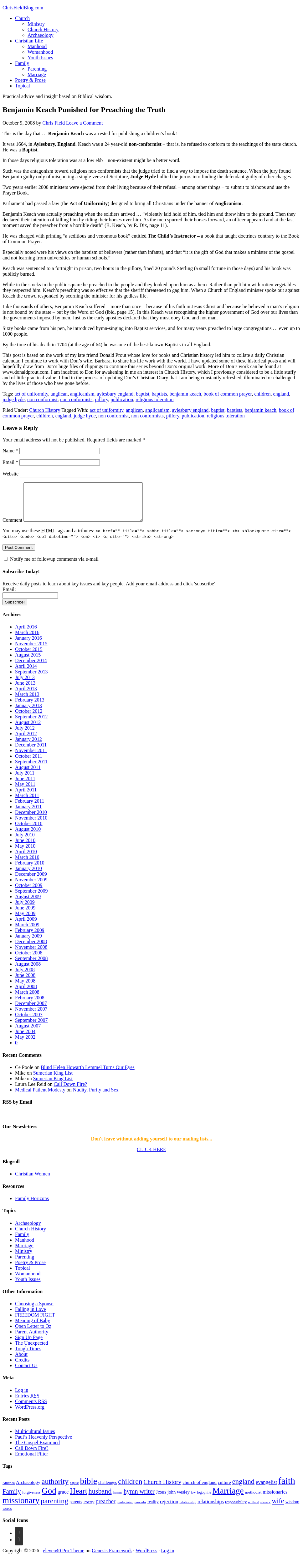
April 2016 (26, 634)
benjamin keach (185, 393)
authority (55, 1489)
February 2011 (29, 808)
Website (10, 473)
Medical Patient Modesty (40, 1097)
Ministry (36, 24)
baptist (142, 393)
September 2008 (31, 965)
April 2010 (26, 859)
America (9, 1490)
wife (278, 1508)
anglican (59, 393)
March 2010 (27, 864)
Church (22, 18)
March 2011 (27, 802)
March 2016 (27, 640)
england (281, 393)
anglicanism (82, 393)
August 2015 (28, 662)
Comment (12, 527)
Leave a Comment (84, 123)
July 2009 (25, 909)
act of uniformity (31, 393)
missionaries (275, 1499)
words (7, 1516)
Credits (22, 1367)
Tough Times (28, 1356)
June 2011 (25, 786)
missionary (21, 1508)
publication (121, 399)
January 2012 (28, 746)
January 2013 (28, 713)
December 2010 (31, 819)
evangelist (266, 1490)
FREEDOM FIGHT (35, 1322)
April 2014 (26, 673)
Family (22, 63)
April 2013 (26, 696)
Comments (31, 1408)
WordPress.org (29, 1414)
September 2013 (31, 679)
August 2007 (28, 1033)
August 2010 (28, 836)
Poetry (89, 1509)
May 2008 (25, 988)
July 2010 (25, 842)
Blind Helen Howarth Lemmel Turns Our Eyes (88, 1074)
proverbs (140, 1509)
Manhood (37, 46)
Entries (27, 1403)
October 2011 (28, 763)
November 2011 (31, 758)
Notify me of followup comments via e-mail (54, 566)
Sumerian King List (53, 1080)
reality (153, 1509)
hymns (117, 1500)
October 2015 (29, 656)
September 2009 (31, 898)
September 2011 (31, 769)
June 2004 (25, 1039)
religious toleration (154, 399)
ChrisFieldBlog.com (23, 7)
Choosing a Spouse (34, 1311)
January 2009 (28, 943)
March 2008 (27, 999)
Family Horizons (32, 1206)
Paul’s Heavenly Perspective (43, 1444)
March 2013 (27, 701)
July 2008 (25, 977)
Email (10, 462)
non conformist (42, 399)
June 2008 (25, 982)
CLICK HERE (151, 1157)
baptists (159, 393)
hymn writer (139, 1498)
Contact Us (26, 1373)
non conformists (76, 399)
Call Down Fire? (70, 1091)
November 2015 (31, 651)
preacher (105, 1509)
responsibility (236, 1509)
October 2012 (29, 718)
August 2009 (28, 904)
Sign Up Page (29, 1344)
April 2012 (26, 741)
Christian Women (32, 1181)
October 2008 (29, 960)
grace (63, 1499)
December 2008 (31, 949)
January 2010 (28, 876)
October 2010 (29, 831)
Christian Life (29, 40)
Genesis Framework (112, 1558)
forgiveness (31, 1500)
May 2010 (25, 853)
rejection (169, 1509)
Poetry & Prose (30, 80)
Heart (78, 1498)
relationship (188, 1509)
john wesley (178, 1499)
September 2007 (31, 1027)
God (49, 1498)
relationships (211, 1509)
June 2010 (25, 847)
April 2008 (26, 994)
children (262, 393)
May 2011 (25, 791)
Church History (43, 29)
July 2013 (25, 684)
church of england (199, 1489)
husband (100, 1499)
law (193, 1500)
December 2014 (31, 668)
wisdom (292, 1509)
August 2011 (28, 774)
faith (286, 1488)
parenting (54, 1508)
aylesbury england (115, 393)
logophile (204, 1500)
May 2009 (25, 920)
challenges (107, 1489)
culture (224, 1489)
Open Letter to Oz (33, 1333)
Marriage (37, 74)
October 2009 (29, 892)
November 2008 (31, 954)
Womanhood (40, 52)
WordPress (146, 1558)
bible (88, 1488)
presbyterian (125, 1509)
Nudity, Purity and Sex (96, 1097)
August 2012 (28, 729)
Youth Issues (40, 57)
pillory (101, 399)
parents (75, 1509)
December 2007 (31, 1010)
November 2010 (31, 825)
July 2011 (24, 780)
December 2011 (31, 752)
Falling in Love (30, 1316)
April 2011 (26, 797)
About (21, 1361)
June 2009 (25, 915)
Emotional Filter (31, 1461)
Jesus (161, 1499)
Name (10, 450)
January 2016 (28, 645)
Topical (22, 85)
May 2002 (25, 1044)
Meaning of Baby (32, 1328)
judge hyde (14, 399)
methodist (253, 1499)
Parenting (37, 68)
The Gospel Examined (37, 1450)
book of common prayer (228, 393)
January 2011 (28, 814)
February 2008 (29, 1005)
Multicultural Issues (35, 1438)
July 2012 (25, 735)
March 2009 (27, 932)
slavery (265, 1509)
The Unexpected (31, 1350)
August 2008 (28, 971)
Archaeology (41, 35)
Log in (21, 1397)
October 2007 (29, 1022)
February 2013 (29, 707)
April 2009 (26, 926)
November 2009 (31, 887)
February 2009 (29, 937)
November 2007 (31, 1016)
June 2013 (25, 690)
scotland (253, 1509)
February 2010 (29, 870)
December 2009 (31, 881)
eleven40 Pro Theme (63, 1558)
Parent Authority (31, 1339)
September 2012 (31, 724)
